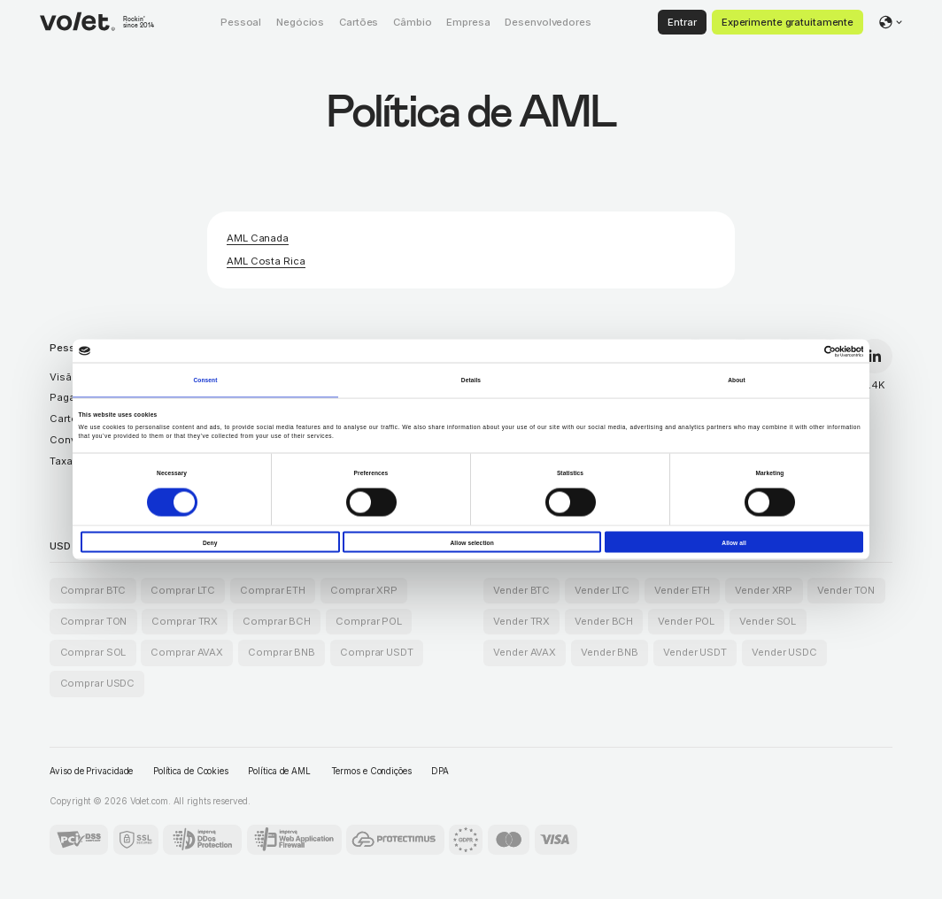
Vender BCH (604, 621)
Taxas (64, 461)
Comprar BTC (93, 590)
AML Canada (258, 238)
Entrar (682, 22)
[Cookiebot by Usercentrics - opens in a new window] (785, 351)
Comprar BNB (281, 652)
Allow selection (471, 542)
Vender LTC (602, 590)
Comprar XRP (364, 590)
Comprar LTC (183, 590)
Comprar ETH (272, 590)
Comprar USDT (376, 652)
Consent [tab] (205, 379)
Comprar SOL (93, 652)
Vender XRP (763, 590)
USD (60, 546)
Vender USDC (784, 652)
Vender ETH (682, 590)
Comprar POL (369, 621)
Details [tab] (471, 379)
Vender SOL (767, 621)
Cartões (69, 418)
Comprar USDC (97, 683)
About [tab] (736, 379)
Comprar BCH (277, 621)
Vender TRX (521, 621)
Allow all (734, 542)
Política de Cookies (190, 770)
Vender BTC (521, 590)
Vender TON (846, 590)
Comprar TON (93, 621)
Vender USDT (695, 652)
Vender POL (686, 621)
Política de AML (279, 770)
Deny (210, 542)
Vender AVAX (524, 652)
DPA (440, 770)
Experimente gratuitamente (787, 22)
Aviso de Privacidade (91, 770)
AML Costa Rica (266, 261)
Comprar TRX (184, 621)
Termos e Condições (371, 770)
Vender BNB (609, 652)
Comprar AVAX (187, 652)
